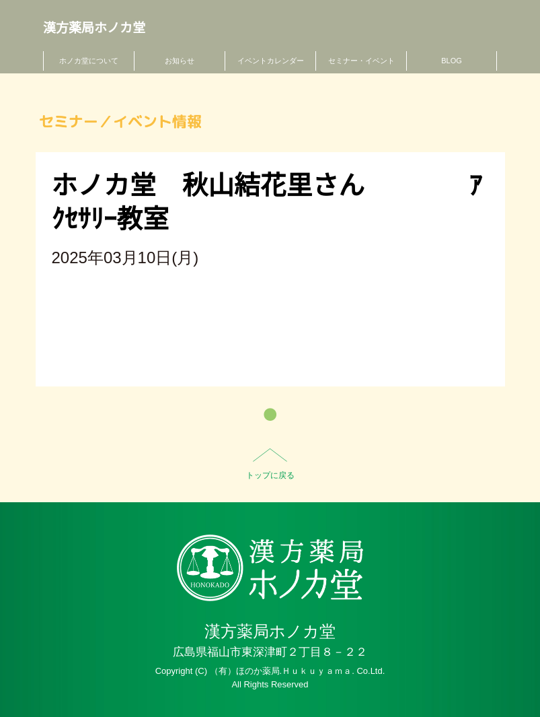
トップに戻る (270, 475)
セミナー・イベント (361, 61)
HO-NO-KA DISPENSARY (270, 568)
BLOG (451, 61)
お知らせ (179, 61)
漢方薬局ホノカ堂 (94, 28)
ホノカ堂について (88, 61)
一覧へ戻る (270, 414)
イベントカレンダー (270, 61)
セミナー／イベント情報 (120, 121)
